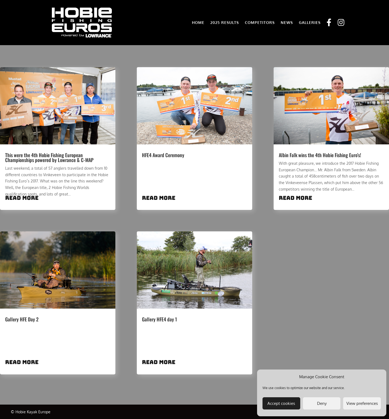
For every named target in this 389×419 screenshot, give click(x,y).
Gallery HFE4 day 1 (159, 319)
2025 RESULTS (224, 22)
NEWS (287, 22)
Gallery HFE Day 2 (22, 319)
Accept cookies (281, 403)
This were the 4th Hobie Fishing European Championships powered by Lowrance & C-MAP (49, 157)
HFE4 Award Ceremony (163, 155)
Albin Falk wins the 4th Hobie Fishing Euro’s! (320, 155)
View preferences (362, 403)
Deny (322, 403)
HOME (198, 22)
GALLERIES (310, 22)
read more (22, 197)
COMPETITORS (260, 22)
